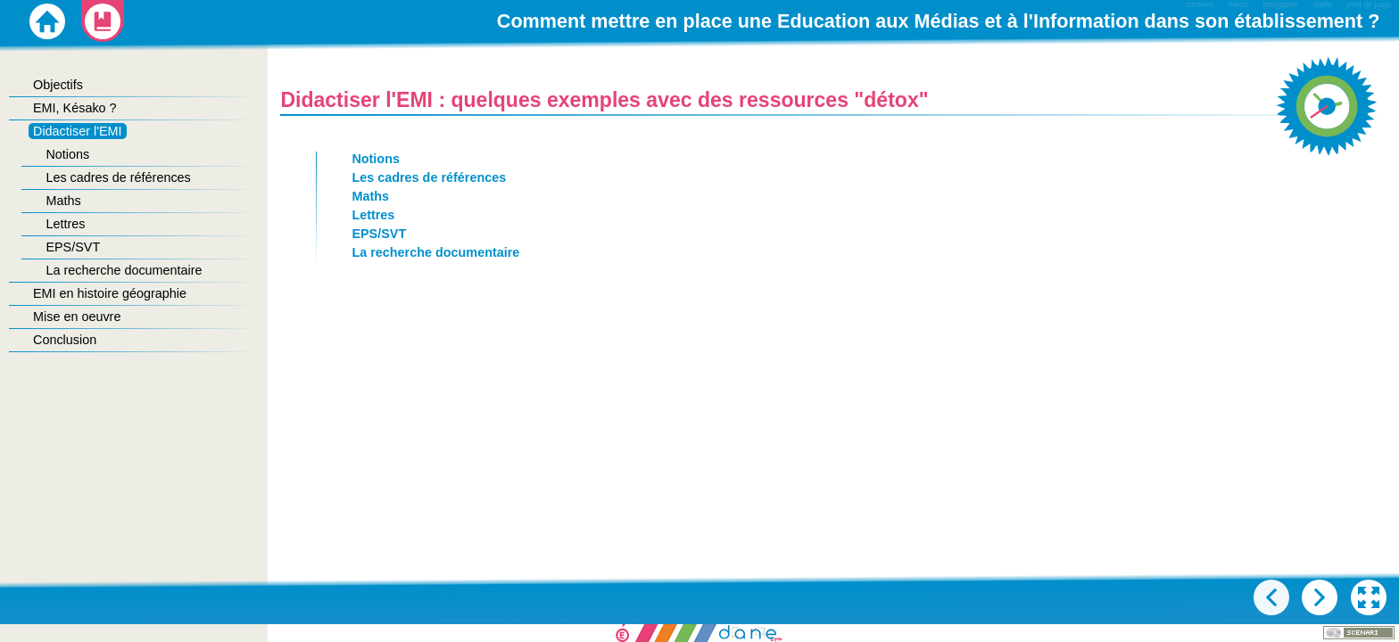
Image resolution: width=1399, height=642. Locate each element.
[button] (1369, 597)
